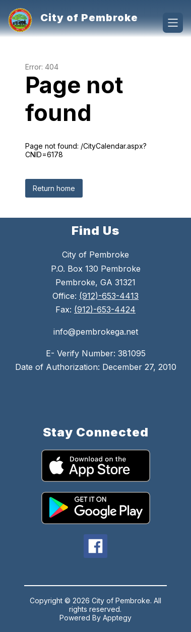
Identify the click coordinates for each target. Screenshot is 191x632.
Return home (54, 188)
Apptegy (117, 617)
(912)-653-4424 (105, 309)
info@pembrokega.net (95, 332)
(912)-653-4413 (109, 296)
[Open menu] (173, 23)
